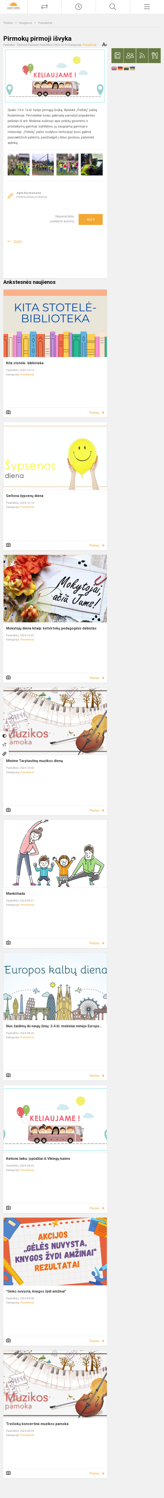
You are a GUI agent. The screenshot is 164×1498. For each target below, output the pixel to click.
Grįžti (18, 242)
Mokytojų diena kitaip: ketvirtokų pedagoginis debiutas (51, 628)
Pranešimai (45, 23)
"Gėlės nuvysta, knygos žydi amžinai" (36, 1291)
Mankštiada (15, 893)
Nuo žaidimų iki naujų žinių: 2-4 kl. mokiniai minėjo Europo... (54, 1026)
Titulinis (8, 23)
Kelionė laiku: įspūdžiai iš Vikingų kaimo (38, 1159)
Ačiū (90, 219)
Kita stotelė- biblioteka (25, 363)
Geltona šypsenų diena (24, 496)
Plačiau (94, 412)
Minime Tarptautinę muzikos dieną (34, 761)
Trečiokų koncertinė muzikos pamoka (37, 1424)
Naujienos (26, 23)
